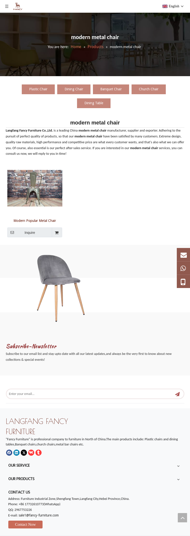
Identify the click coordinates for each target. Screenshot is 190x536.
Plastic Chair (38, 89)
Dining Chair (74, 89)
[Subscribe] (177, 394)
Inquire (21, 232)
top (182, 517)
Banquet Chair (111, 89)
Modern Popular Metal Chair (34, 221)
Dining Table (93, 103)
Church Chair (148, 89)
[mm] (67, 285)
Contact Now (25, 524)
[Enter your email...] (86, 393)
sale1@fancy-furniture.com (39, 515)
